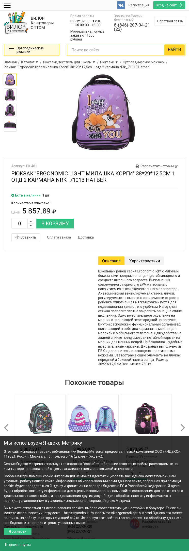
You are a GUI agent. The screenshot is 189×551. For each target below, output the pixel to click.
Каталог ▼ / (32, 62)
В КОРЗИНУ (55, 223)
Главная (10, 62)
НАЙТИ (174, 49)
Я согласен (17, 531)
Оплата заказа (59, 237)
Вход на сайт (166, 5)
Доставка (86, 237)
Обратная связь (170, 21)
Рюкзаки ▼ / (111, 62)
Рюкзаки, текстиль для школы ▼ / (71, 62)
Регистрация (139, 5)
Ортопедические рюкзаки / (146, 62)
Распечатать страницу (159, 166)
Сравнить (25, 237)
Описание (111, 260)
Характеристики (144, 260)
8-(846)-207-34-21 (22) (132, 27)
